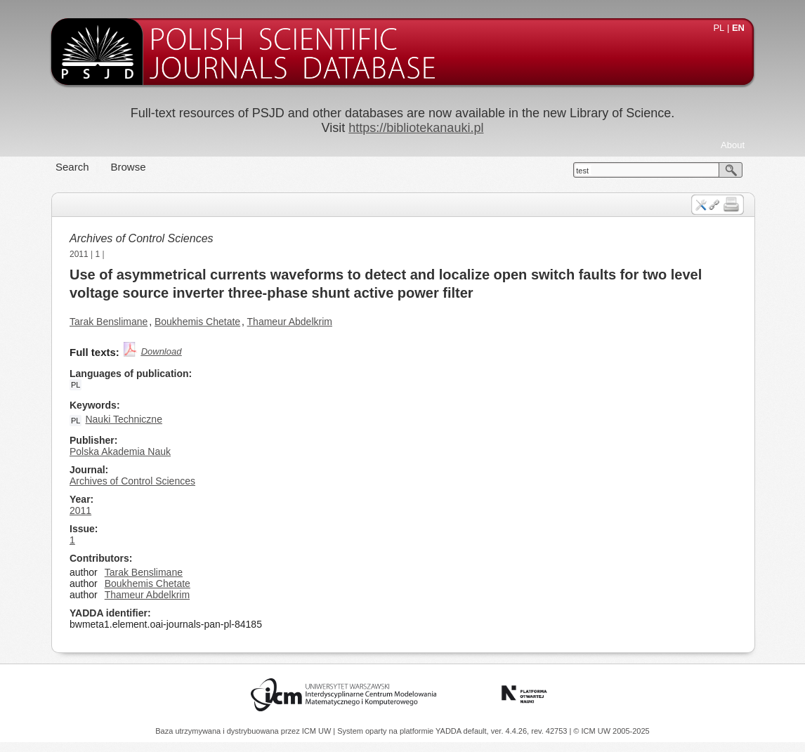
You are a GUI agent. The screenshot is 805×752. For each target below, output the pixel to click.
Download (161, 351)
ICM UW (318, 731)
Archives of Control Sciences (142, 238)
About (733, 145)
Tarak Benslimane (109, 321)
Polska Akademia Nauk (120, 451)
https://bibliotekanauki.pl (415, 128)
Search (72, 167)
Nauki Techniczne (123, 419)
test (582, 170)
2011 (79, 254)
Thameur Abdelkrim (289, 321)
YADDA (450, 731)
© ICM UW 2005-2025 (611, 731)
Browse (128, 167)
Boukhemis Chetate (197, 321)
